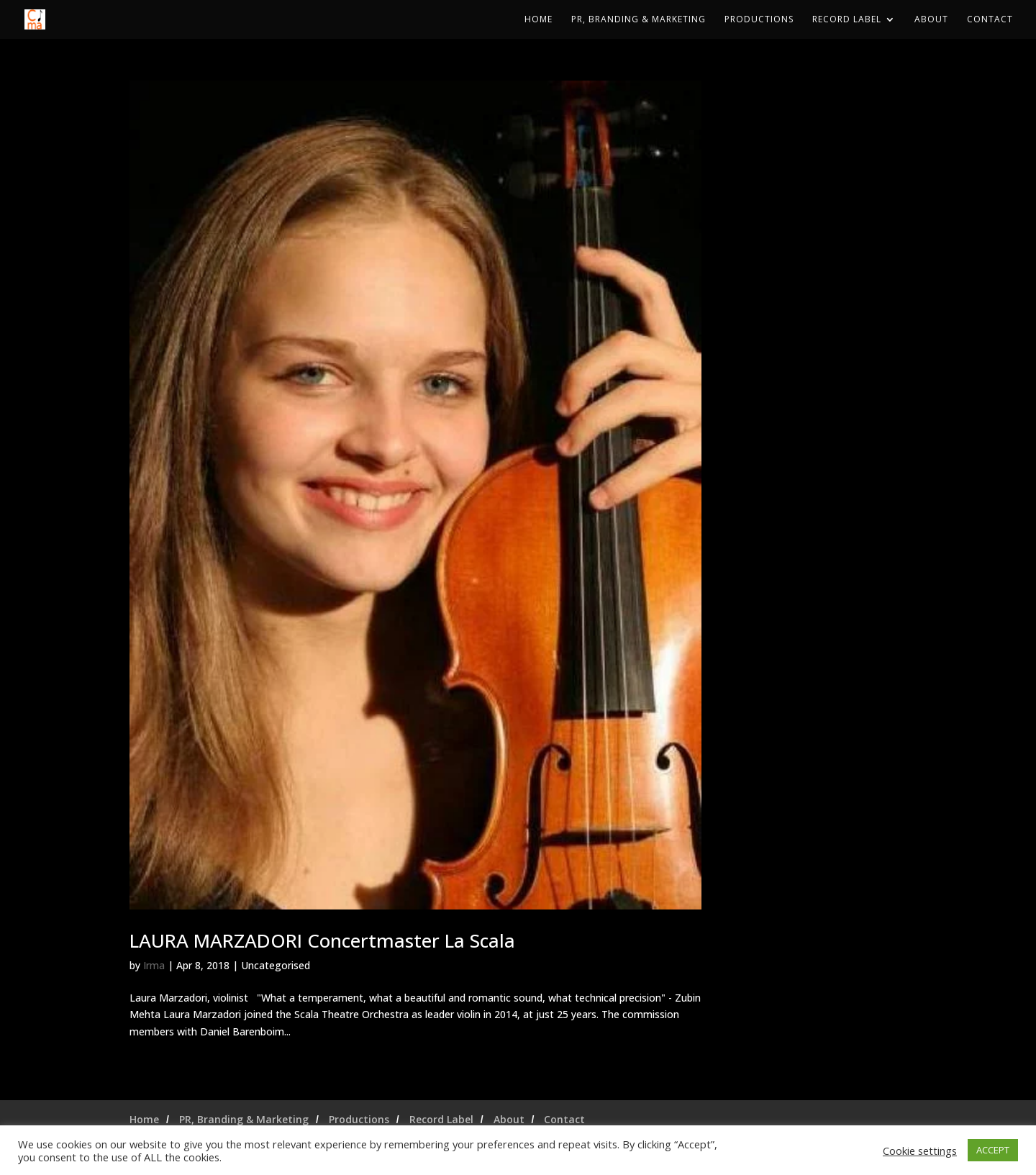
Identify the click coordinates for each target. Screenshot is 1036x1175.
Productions (759, 19)
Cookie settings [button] (920, 1150)
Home (538, 19)
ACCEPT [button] (992, 1149)
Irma (154, 965)
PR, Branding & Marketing (638, 19)
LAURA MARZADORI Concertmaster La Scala (322, 940)
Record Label (846, 19)
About (931, 19)
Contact (990, 19)
